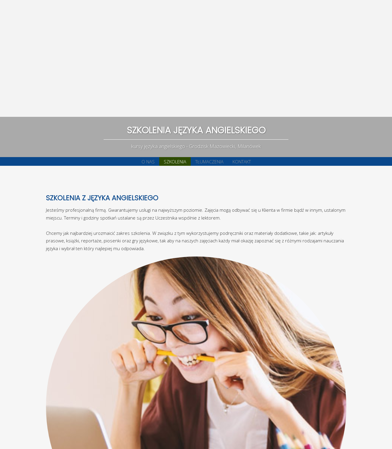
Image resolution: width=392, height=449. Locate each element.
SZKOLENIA (175, 162)
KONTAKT (241, 162)
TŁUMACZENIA (209, 162)
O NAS (148, 162)
